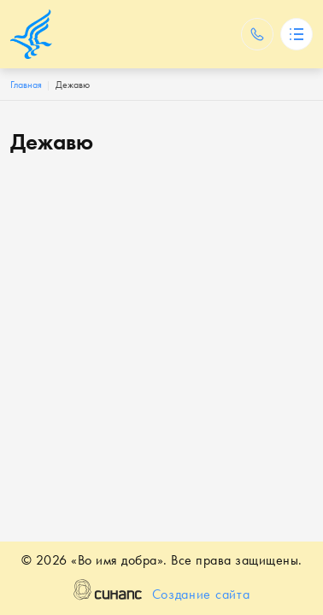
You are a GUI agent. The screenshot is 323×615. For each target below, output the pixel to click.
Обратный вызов (257, 34)
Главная (26, 84)
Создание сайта (201, 595)
